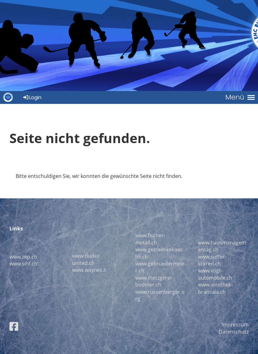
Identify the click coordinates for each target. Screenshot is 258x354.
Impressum (235, 324)
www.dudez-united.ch (86, 259)
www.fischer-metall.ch (150, 239)
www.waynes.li (89, 269)
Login (31, 97)
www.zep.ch (23, 256)
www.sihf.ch (23, 263)
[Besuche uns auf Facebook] (13, 326)
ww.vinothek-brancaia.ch (215, 288)
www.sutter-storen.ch (212, 260)
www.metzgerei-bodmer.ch (154, 281)
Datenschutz (234, 331)
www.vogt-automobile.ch (215, 274)
